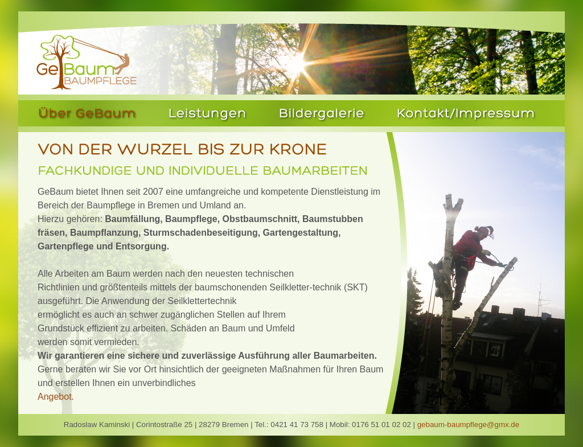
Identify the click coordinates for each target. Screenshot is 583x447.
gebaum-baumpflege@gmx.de (468, 424)
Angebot (55, 396)
